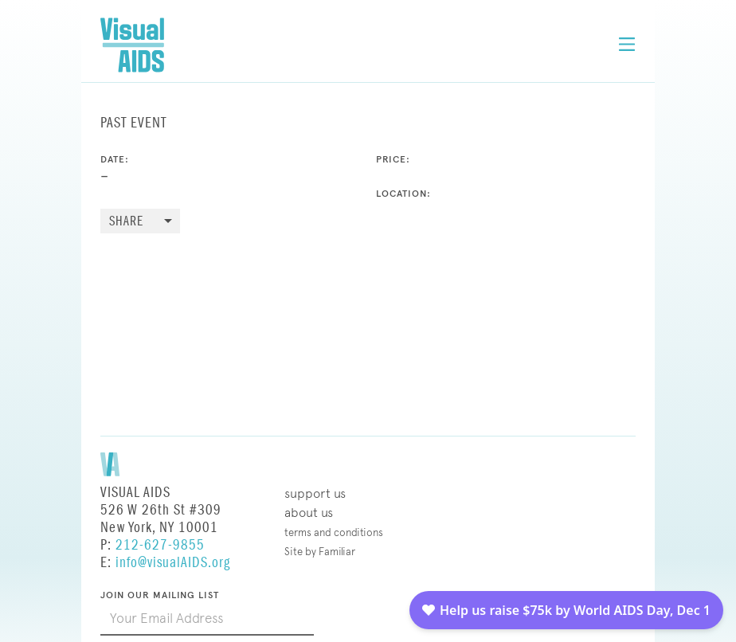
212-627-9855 (160, 545)
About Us (308, 512)
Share (126, 222)
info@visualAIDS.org (172, 563)
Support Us (315, 493)
